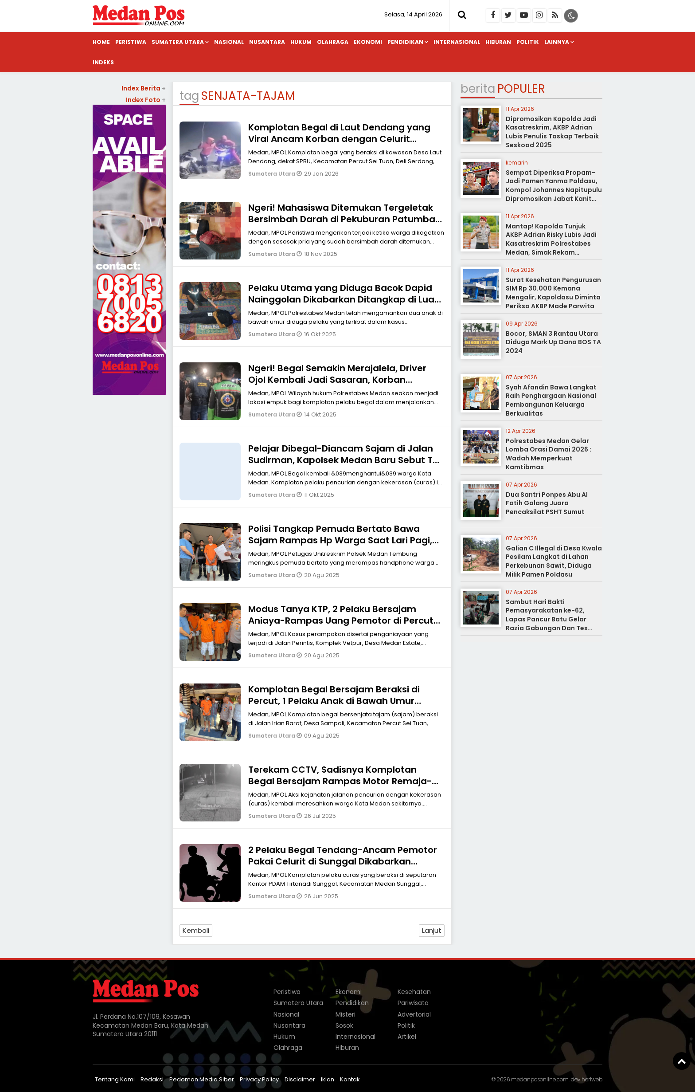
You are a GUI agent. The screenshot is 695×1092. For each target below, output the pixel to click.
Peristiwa (130, 42)
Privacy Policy (259, 1079)
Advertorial (414, 1014)
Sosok (344, 1025)
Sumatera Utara (178, 42)
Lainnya (556, 42)
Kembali (196, 930)
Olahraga (332, 42)
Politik (527, 42)
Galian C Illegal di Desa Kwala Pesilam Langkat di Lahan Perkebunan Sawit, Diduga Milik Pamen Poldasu (554, 561)
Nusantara (267, 42)
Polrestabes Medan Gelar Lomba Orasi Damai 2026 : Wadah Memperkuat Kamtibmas (548, 453)
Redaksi (152, 1079)
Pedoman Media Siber (201, 1079)
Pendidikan (405, 42)
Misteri (345, 1014)
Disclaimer (300, 1079)
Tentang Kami (115, 1079)
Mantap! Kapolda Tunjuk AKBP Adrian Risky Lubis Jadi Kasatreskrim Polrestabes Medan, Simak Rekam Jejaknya (551, 243)
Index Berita (143, 88)
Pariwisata (413, 1002)
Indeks (103, 62)
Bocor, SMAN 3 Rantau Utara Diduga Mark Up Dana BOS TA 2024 (553, 342)
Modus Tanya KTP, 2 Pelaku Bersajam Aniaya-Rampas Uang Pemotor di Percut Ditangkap (340, 620)
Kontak (350, 1079)
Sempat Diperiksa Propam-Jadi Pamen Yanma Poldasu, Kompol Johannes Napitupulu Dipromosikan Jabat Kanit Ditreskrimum (554, 190)
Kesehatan (414, 991)
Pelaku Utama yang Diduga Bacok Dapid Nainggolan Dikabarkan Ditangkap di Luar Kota (343, 299)
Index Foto (146, 99)
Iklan (327, 1079)
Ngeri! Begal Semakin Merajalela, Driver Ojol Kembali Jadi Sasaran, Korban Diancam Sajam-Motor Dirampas (337, 379)
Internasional (456, 42)
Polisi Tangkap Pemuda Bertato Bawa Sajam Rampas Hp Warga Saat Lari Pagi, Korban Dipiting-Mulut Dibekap (340, 540)
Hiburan (498, 42)
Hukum (301, 42)
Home (101, 42)
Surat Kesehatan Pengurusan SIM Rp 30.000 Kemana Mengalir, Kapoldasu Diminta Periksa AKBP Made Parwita (553, 292)
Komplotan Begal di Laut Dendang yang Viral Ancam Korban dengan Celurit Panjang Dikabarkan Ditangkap (339, 139)
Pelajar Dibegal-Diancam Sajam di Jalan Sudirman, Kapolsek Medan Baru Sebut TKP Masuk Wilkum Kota (346, 460)
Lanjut (431, 930)
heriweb (592, 1079)
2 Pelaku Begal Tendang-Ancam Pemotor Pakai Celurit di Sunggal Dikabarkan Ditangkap (342, 861)
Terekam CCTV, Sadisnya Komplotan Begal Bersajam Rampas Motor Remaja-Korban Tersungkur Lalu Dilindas (340, 781)
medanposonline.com (540, 1079)
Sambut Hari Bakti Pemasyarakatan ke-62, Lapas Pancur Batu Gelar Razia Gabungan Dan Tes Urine (547, 619)
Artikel (407, 1036)
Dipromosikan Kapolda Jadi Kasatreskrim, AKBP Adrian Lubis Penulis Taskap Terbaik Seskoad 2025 (552, 131)
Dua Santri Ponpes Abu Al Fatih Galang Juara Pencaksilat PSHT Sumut (547, 503)
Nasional (229, 42)
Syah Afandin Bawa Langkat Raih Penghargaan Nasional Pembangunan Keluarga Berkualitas (551, 400)
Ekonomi (368, 42)
